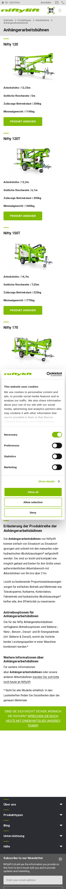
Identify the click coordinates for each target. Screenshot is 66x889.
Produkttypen (24, 20)
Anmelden (46, 2)
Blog (7, 825)
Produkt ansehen (23, 121)
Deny (33, 512)
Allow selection (33, 502)
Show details (47, 481)
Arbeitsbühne (42, 20)
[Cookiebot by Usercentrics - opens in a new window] (47, 374)
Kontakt (57, 2)
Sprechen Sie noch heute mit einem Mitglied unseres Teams (33, 720)
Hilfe (7, 846)
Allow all (33, 491)
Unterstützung (14, 836)
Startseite (8, 20)
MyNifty (51, 10)
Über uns (10, 804)
